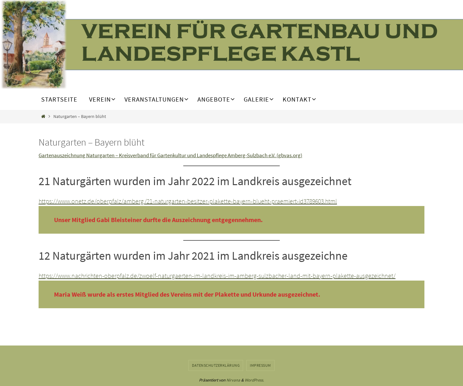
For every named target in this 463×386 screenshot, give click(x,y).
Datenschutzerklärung (216, 365)
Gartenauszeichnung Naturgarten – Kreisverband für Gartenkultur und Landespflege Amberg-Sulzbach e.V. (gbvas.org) (170, 155)
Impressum (260, 365)
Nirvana (233, 380)
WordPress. (254, 380)
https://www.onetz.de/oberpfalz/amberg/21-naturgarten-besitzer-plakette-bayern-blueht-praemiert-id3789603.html (188, 201)
